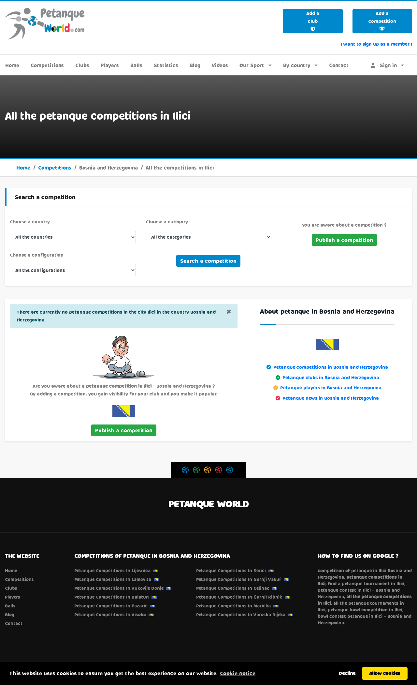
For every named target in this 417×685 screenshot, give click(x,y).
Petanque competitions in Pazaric (111, 605)
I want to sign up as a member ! (376, 44)
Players (110, 65)
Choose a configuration (37, 255)
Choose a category (167, 221)
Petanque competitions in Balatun (111, 597)
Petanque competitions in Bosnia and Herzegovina (330, 367)
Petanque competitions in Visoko (110, 614)
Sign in (384, 65)
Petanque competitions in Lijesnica (112, 570)
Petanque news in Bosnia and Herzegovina (330, 398)
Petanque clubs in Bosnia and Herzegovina (330, 377)
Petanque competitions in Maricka (233, 605)
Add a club (312, 20)
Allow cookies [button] (384, 673)
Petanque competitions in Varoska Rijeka (240, 614)
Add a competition (382, 20)
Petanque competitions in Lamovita (112, 579)
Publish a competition (344, 240)
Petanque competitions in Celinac (232, 588)
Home (12, 65)
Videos (220, 65)
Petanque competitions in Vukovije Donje (119, 588)
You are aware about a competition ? (344, 225)
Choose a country (30, 221)
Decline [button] (346, 673)
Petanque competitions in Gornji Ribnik (239, 597)
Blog (195, 65)
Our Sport (251, 65)
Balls (136, 65)
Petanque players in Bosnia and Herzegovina (330, 387)
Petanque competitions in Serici (231, 570)
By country (296, 65)
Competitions (47, 65)
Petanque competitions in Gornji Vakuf (238, 579)
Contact (339, 65)
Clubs (82, 65)
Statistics (166, 65)
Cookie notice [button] (237, 673)
